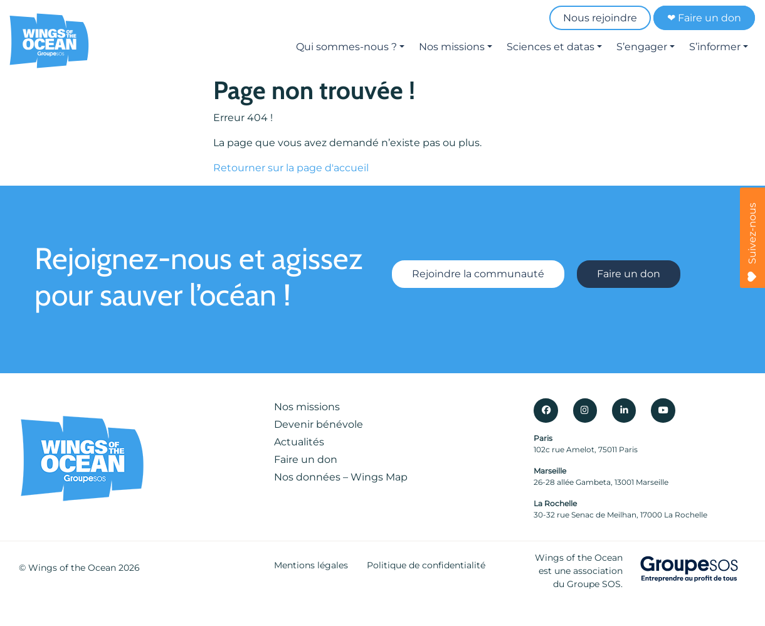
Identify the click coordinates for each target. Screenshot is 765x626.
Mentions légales (311, 565)
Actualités (299, 442)
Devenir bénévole (318, 424)
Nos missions (452, 47)
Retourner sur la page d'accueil (291, 168)
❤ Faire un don (704, 18)
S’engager (641, 47)
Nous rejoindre (600, 18)
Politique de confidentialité (426, 565)
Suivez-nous (752, 242)
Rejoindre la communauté (478, 274)
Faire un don (628, 274)
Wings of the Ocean (72, 567)
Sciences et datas (550, 47)
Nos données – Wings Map (341, 477)
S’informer (715, 47)
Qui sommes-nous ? (346, 47)
